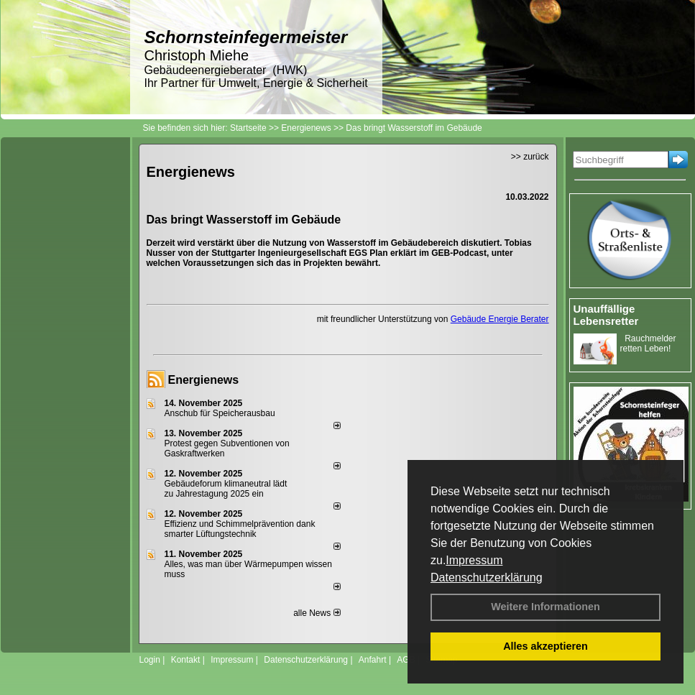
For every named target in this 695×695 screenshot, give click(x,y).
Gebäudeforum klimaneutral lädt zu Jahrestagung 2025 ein (226, 489)
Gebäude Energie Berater (500, 319)
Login (149, 660)
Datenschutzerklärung (487, 577)
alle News (316, 613)
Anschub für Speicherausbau (220, 413)
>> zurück (530, 157)
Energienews (203, 380)
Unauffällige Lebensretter (606, 315)
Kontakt (186, 660)
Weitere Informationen (545, 606)
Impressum (474, 560)
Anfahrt (373, 660)
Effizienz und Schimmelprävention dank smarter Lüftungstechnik (240, 529)
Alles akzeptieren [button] (545, 646)
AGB (406, 660)
